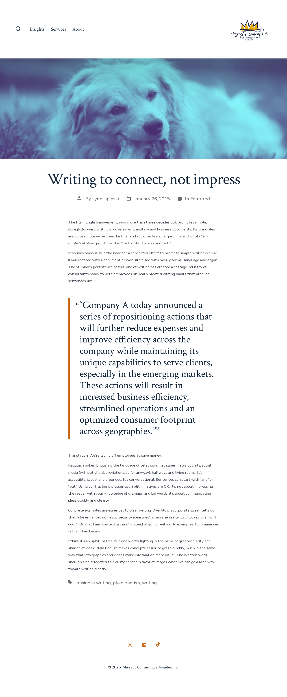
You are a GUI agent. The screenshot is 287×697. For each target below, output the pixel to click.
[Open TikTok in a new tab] (157, 644)
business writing (93, 583)
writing (149, 583)
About (78, 29)
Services (58, 29)
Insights (37, 29)
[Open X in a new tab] (130, 644)
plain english (126, 583)
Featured (200, 199)
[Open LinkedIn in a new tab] (144, 644)
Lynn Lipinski (105, 199)
